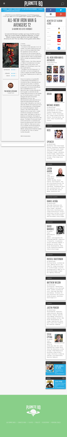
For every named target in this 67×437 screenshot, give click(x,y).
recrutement (45, 422)
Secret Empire (55, 147)
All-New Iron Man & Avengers (58, 214)
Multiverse (49, 117)
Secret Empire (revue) (58, 210)
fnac (54, 32)
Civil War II (58, 109)
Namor (52, 178)
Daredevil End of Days (56, 112)
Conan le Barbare (50, 292)
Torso (57, 110)
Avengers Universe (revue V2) (53, 211)
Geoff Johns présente (51, 216)
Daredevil (53, 289)
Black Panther (50, 206)
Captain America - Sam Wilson (53, 213)
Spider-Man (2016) (55, 321)
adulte (11, 16)
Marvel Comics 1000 (55, 191)
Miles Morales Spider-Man (52, 239)
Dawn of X (58, 264)
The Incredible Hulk (51, 288)
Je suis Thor (60, 267)
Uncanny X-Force (53, 322)
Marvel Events (50, 352)
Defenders (60, 242)
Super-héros (38, 16)
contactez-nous (22, 422)
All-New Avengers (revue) (57, 157)
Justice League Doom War (57, 237)
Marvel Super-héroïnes (57, 117)
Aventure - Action (22, 16)
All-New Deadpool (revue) (57, 350)
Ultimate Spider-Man (51, 109)
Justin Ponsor (53, 308)
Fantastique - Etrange (31, 16)
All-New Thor (49, 266)
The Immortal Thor (51, 286)
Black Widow (60, 291)
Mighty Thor (60, 269)
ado (8, 16)
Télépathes (49, 342)
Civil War (54, 113)
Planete (33, 4)
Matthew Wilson (54, 282)
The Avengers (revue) (54, 149)
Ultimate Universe (59, 286)
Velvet (55, 345)
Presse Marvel (36, 15)
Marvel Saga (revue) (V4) (52, 269)
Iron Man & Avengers (51, 153)
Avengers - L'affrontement (58, 152)
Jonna (56, 288)
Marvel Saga (49, 158)
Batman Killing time (51, 234)
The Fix (55, 145)
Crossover (49, 120)
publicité (37, 422)
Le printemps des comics (55, 188)
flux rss (31, 422)
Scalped (48, 176)
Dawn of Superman (56, 181)
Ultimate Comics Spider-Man (57, 247)
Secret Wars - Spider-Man (54, 324)
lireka (54, 48)
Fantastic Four (51, 241)
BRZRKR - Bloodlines (51, 180)
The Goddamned (57, 186)
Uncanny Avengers (60, 216)
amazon (54, 28)
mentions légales (56, 422)
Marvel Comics (50, 145)
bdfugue (54, 40)
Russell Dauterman (55, 259)
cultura (54, 36)
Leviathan (57, 347)
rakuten (54, 44)
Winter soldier (50, 205)
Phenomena (49, 113)
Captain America (50, 210)
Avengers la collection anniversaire (57, 115)
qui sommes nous (11, 422)
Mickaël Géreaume (12, 91)
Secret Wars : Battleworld (52, 357)
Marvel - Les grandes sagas (57, 118)
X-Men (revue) (57, 272)
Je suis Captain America (57, 355)
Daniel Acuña (52, 201)
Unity (62, 264)
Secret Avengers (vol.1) (52, 297)
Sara (58, 345)
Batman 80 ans (56, 349)
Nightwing (53, 264)
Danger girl (55, 314)
